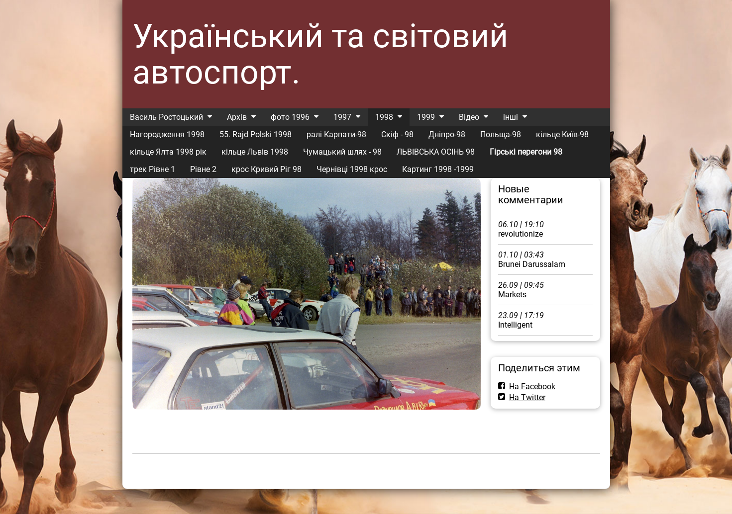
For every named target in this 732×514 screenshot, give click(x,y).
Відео (469, 117)
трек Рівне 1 (152, 169)
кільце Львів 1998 (254, 152)
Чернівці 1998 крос (351, 169)
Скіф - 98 (397, 134)
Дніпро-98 (446, 134)
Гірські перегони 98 (526, 152)
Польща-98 (500, 134)
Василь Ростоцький (166, 117)
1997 (342, 117)
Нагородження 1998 (167, 134)
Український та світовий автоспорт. (320, 54)
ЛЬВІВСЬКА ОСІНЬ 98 (436, 152)
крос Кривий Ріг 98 (266, 169)
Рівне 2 (203, 169)
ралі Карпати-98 (336, 134)
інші (510, 117)
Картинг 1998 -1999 (438, 169)
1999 (426, 117)
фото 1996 (290, 117)
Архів (237, 117)
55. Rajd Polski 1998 (255, 134)
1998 (384, 117)
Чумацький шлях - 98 (342, 152)
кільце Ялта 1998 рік (168, 152)
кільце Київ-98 (562, 134)
